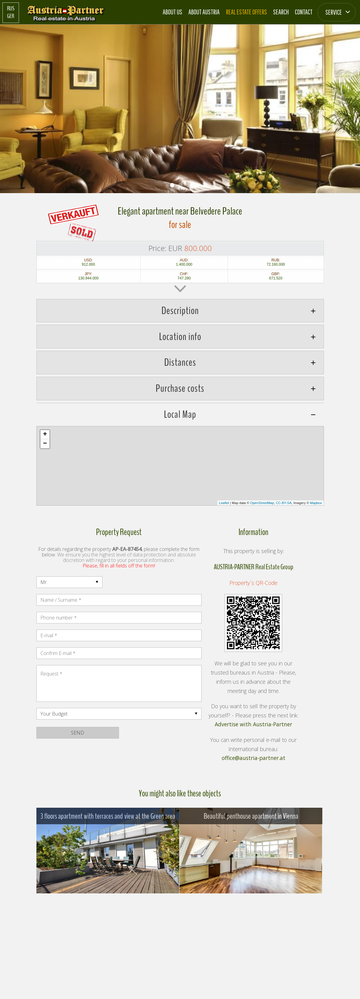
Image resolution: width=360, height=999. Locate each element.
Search (281, 12)
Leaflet (224, 503)
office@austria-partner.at (253, 758)
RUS (10, 9)
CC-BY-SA (284, 503)
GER (10, 16)
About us (172, 12)
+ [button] (45, 434)
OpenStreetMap (262, 503)
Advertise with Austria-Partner (253, 724)
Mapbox (316, 503)
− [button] (45, 443)
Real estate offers (246, 12)
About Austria (204, 12)
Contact (304, 12)
